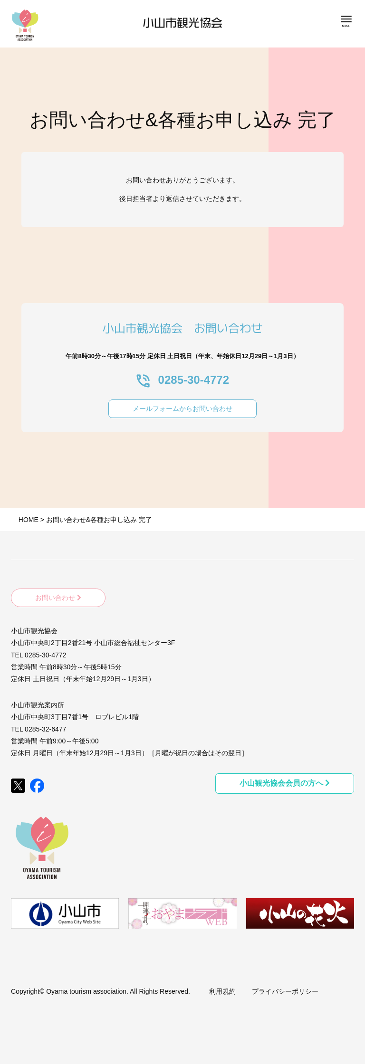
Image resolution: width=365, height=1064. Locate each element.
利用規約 (222, 991)
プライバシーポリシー (285, 991)
